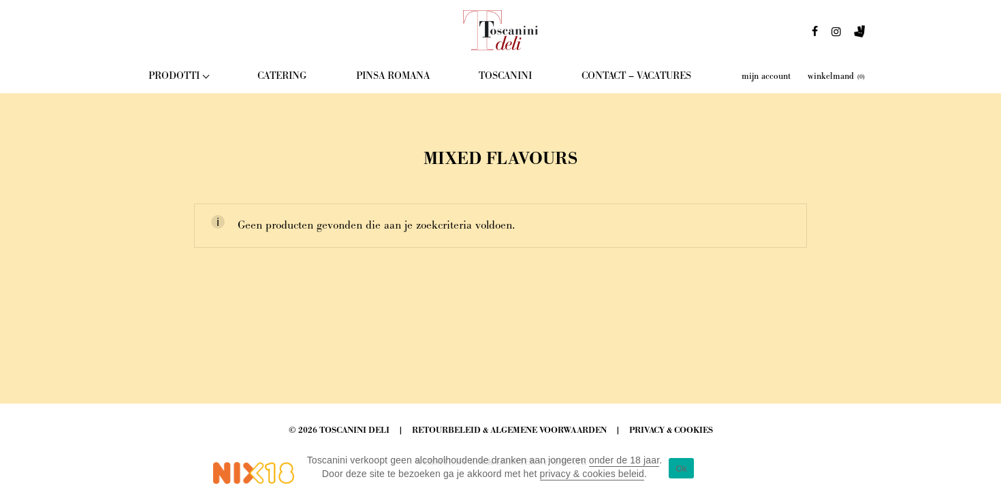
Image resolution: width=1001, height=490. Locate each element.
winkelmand (836, 76)
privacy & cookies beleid (592, 473)
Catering (281, 76)
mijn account (766, 76)
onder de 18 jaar (624, 460)
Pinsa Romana (393, 76)
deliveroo (859, 35)
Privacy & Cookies (671, 430)
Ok (681, 468)
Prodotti (174, 76)
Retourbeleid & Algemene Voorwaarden (509, 430)
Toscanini (505, 76)
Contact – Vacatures (636, 76)
